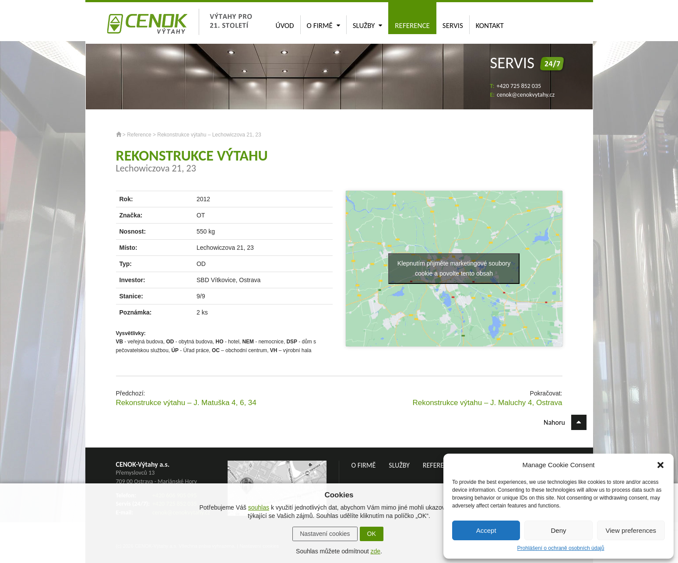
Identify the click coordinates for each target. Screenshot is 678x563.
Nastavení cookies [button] (325, 533)
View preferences (631, 530)
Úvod (285, 25)
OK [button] (371, 533)
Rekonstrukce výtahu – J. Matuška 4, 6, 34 (186, 403)
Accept (486, 530)
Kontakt (490, 25)
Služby (368, 25)
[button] (660, 465)
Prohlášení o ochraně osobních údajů (560, 548)
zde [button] (375, 551)
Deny (558, 530)
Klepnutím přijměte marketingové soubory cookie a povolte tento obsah (453, 268)
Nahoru (565, 422)
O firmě (323, 25)
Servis (453, 25)
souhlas (258, 507)
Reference (412, 25)
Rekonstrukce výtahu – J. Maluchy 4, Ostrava (487, 403)
